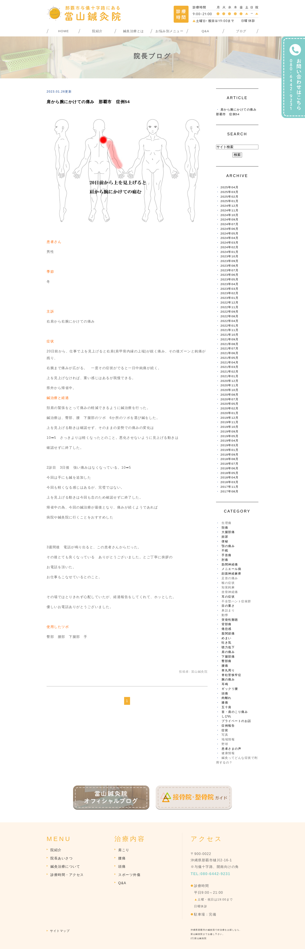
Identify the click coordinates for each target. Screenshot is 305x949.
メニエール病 (231, 569)
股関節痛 (228, 633)
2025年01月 (229, 201)
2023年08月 (229, 265)
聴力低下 (228, 647)
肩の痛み (228, 652)
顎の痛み (228, 546)
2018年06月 (229, 468)
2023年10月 (229, 256)
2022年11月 (229, 307)
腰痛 (225, 665)
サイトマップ (60, 930)
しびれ (227, 716)
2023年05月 (229, 279)
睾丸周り (228, 670)
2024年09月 (229, 219)
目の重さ (228, 605)
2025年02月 (229, 196)
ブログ (241, 31)
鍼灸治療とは (133, 31)
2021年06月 (229, 353)
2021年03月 (229, 367)
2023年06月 (229, 274)
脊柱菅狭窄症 (231, 675)
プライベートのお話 (236, 721)
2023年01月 (229, 297)
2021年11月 (229, 330)
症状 (225, 730)
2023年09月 (229, 261)
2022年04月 (229, 321)
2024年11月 (229, 210)
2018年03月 (229, 482)
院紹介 (97, 31)
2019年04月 (229, 440)
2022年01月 (229, 325)
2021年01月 (229, 376)
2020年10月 (229, 390)
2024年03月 (229, 242)
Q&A (205, 31)
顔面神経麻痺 (231, 573)
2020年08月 (229, 394)
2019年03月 (229, 445)
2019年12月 (229, 417)
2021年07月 (229, 348)
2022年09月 (229, 311)
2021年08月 (229, 344)
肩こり (123, 850)
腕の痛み (228, 679)
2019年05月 (229, 436)
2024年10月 (229, 215)
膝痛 (225, 702)
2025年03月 (229, 192)
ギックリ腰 (230, 688)
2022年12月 (229, 302)
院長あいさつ (61, 858)
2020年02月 (229, 408)
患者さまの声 (231, 748)
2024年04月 (229, 238)
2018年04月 (229, 477)
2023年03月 (229, 288)
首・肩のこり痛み (235, 711)
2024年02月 (229, 247)
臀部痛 (227, 661)
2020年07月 (229, 399)
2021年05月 (229, 357)
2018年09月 (229, 454)
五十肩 (227, 707)
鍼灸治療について (65, 866)
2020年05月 (229, 403)
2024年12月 (229, 205)
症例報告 (228, 725)
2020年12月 (229, 380)
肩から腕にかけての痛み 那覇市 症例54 (88, 102)
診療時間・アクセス (67, 875)
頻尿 (225, 536)
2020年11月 (229, 385)
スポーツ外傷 (129, 875)
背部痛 (227, 624)
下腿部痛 (228, 656)
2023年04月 (229, 284)
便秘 (225, 541)
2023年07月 (229, 270)
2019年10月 (229, 426)
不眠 (225, 550)
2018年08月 (229, 459)
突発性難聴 (230, 619)
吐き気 (227, 642)
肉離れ (227, 698)
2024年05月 (229, 233)
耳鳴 (225, 684)
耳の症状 (228, 596)
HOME (63, 31)
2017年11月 (229, 486)
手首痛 (227, 555)
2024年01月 (229, 252)
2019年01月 (229, 450)
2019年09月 (229, 431)
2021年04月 (229, 362)
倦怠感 (227, 628)
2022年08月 (229, 316)
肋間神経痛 (230, 564)
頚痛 (225, 527)
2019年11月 (229, 422)
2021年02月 (229, 371)
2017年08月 (229, 491)
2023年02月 (229, 293)
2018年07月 (229, 463)
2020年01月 (229, 413)
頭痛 (225, 693)
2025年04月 (229, 187)
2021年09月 (229, 339)
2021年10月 (229, 334)
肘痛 (225, 559)
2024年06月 (229, 228)
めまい (227, 638)
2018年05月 (229, 473)
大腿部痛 (228, 532)
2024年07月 (229, 224)
